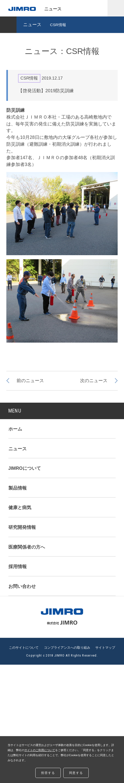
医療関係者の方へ (26, 547)
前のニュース (30, 380)
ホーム (15, 429)
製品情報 (17, 488)
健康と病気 (19, 507)
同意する (76, 773)
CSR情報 (58, 25)
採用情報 (17, 566)
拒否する (48, 773)
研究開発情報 (22, 527)
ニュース (32, 24)
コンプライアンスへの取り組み (67, 647)
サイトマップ (105, 647)
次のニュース (93, 380)
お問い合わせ (22, 586)
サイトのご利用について (39, 750)
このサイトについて (24, 647)
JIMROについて (24, 468)
